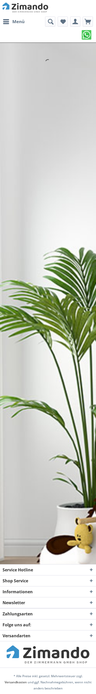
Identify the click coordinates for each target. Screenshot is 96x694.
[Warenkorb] (88, 22)
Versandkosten (16, 682)
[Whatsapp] (86, 35)
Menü (14, 21)
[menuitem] (13, 22)
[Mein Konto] (75, 22)
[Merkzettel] (63, 22)
